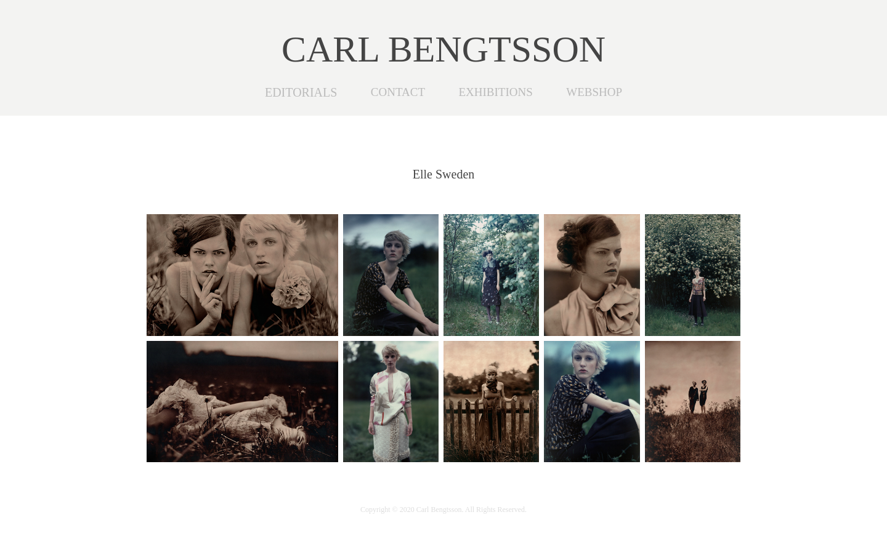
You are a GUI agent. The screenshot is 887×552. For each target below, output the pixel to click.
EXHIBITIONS (495, 92)
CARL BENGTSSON (443, 49)
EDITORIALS (301, 92)
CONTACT (398, 92)
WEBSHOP (594, 92)
